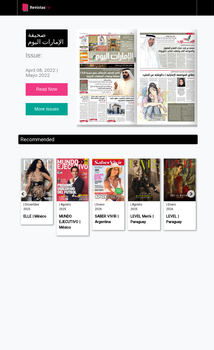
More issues (46, 109)
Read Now (46, 89)
